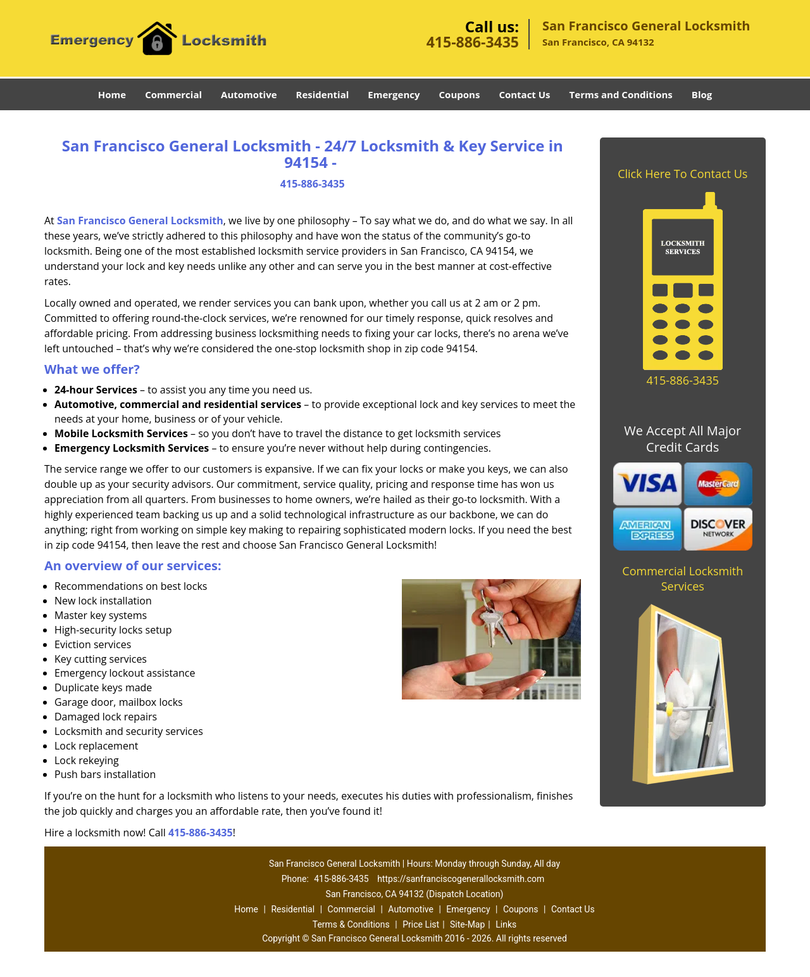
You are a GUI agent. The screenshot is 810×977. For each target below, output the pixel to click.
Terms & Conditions (351, 924)
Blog (702, 94)
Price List (420, 924)
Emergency (394, 94)
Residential (322, 94)
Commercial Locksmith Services (682, 578)
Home (112, 94)
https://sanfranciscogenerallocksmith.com (460, 879)
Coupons (459, 94)
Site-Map (467, 924)
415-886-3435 (473, 42)
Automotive (249, 94)
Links (505, 924)
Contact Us (524, 94)
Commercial (173, 94)
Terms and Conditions (621, 94)
